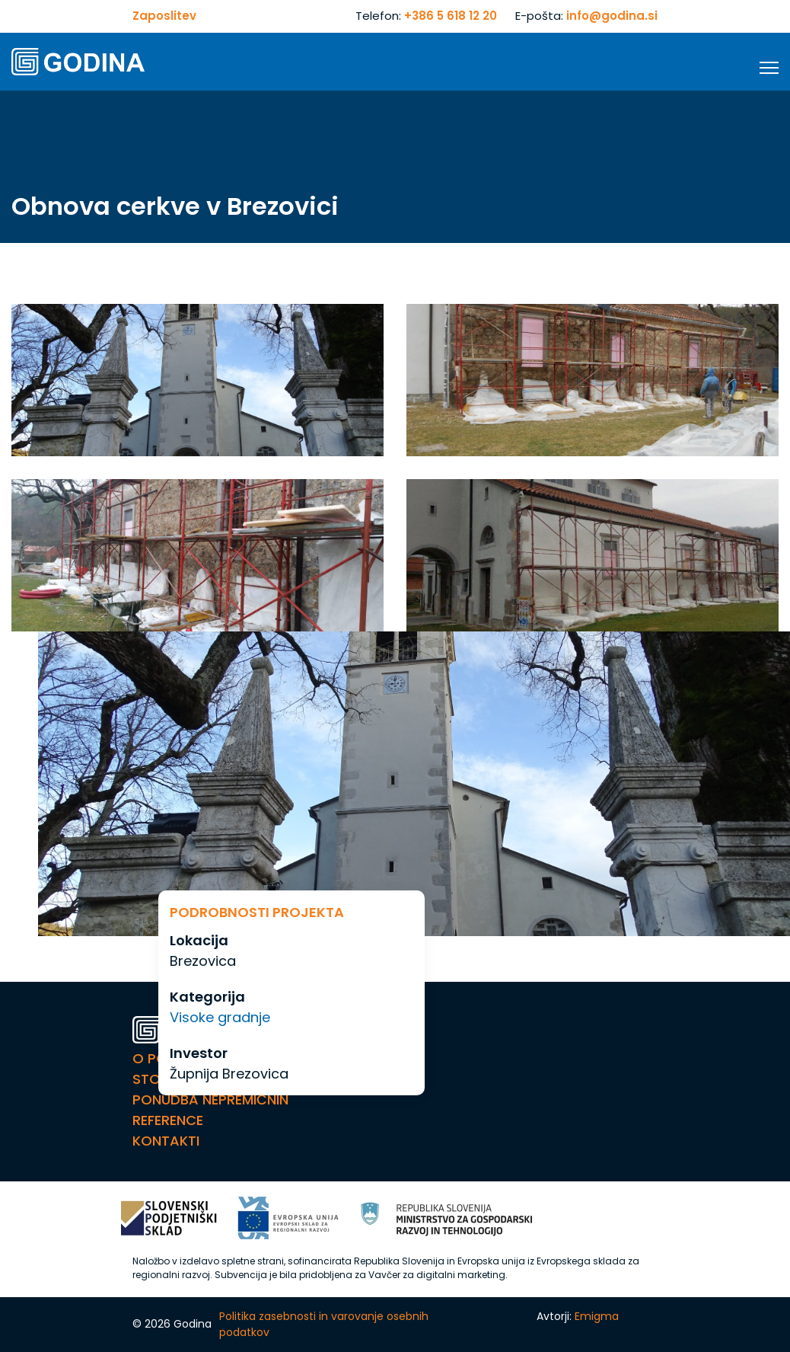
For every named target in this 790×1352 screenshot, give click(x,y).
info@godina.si (612, 16)
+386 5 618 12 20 (450, 16)
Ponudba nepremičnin (210, 1099)
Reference (167, 1120)
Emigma (597, 1316)
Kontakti (165, 1140)
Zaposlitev (164, 16)
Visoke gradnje (220, 1017)
